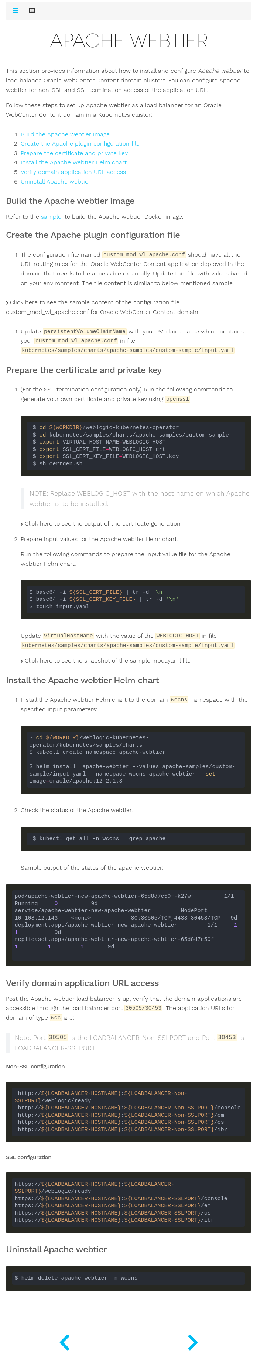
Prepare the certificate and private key (74, 153)
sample (51, 216)
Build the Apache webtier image (65, 134)
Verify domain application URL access (73, 172)
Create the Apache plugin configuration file (80, 143)
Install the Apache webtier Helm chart (74, 162)
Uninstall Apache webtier (55, 181)
